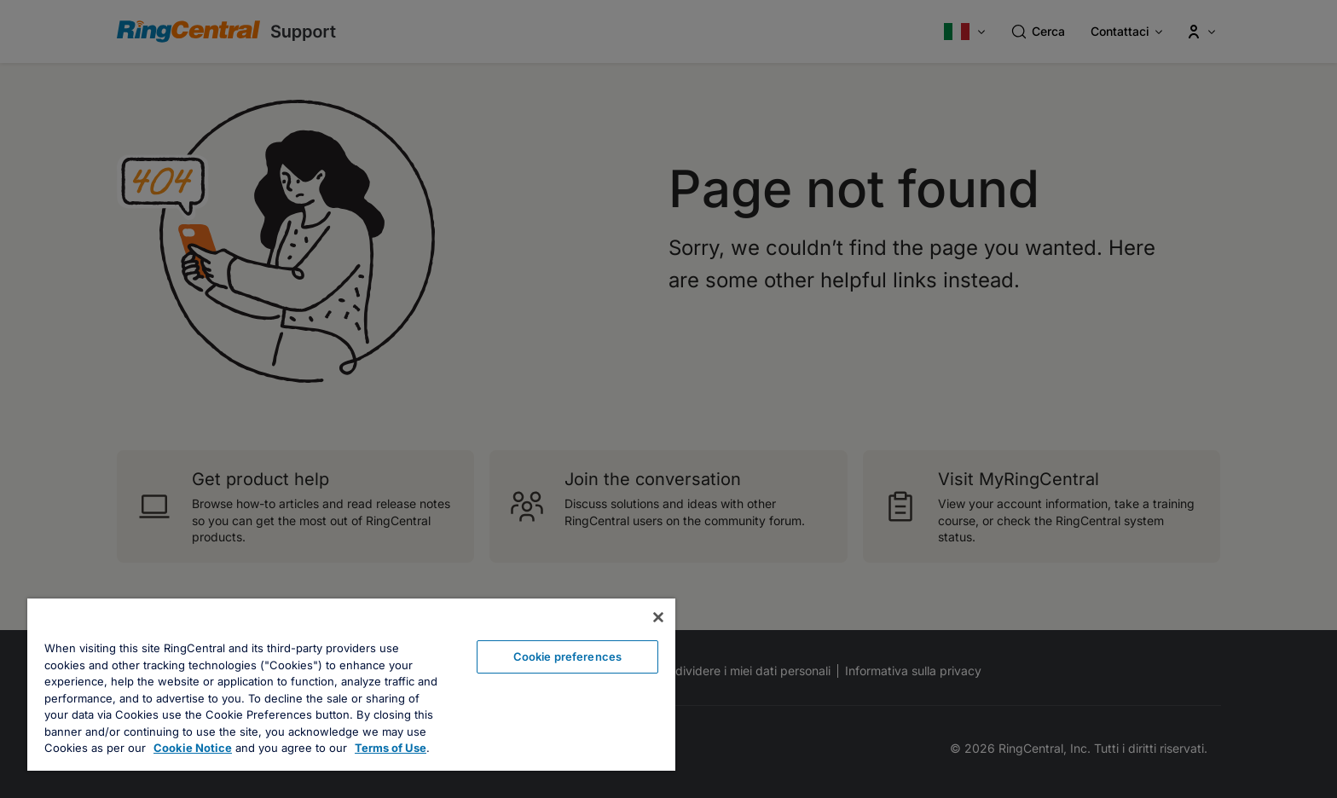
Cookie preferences (567, 656)
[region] (351, 684)
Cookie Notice (192, 748)
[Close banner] (658, 617)
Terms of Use (390, 748)
